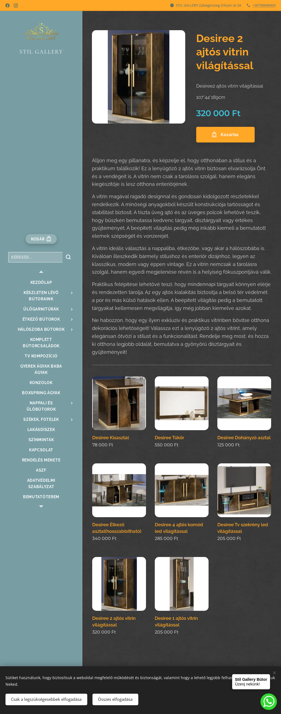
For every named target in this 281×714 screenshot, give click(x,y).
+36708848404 (264, 5)
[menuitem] (41, 282)
